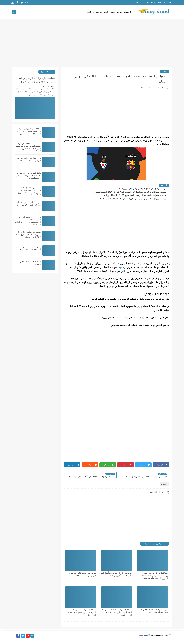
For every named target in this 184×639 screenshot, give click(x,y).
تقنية (113, 12)
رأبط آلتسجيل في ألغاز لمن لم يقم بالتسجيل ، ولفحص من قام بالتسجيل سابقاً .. (28, 175)
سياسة (120, 12)
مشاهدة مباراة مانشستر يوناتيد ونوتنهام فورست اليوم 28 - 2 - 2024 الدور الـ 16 (132, 198)
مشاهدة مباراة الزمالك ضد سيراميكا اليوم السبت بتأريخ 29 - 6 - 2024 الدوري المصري (130, 192)
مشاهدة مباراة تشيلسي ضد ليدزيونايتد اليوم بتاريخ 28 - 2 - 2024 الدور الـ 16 (134, 195)
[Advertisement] (92, 44)
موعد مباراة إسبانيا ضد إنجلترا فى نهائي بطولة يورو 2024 (142, 188)
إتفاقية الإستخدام (150, 2)
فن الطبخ (90, 12)
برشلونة (122, 267)
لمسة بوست (144, 635)
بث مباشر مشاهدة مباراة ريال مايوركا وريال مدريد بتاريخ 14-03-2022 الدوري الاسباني (28, 234)
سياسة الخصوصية (164, 2)
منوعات (99, 12)
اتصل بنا (139, 2)
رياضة (106, 12)
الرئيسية (127, 12)
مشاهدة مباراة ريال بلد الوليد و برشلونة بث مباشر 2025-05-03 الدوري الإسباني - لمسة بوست (155, 576)
